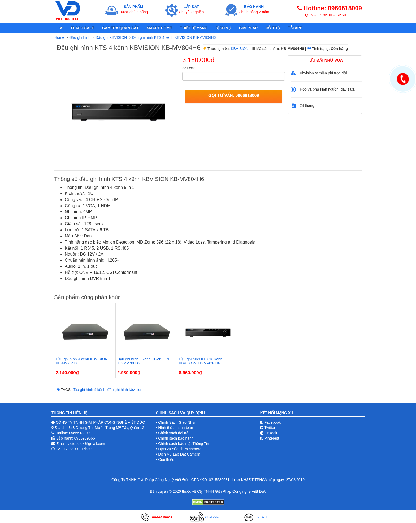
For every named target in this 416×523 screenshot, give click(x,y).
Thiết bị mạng (193, 28)
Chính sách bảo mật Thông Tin (183, 443)
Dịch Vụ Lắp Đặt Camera (179, 454)
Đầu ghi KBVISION (111, 37)
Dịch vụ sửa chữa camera (179, 449)
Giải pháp (248, 28)
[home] (61, 28)
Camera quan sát (120, 28)
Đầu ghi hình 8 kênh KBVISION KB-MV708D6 (143, 361)
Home (59, 37)
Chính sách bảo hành (175, 438)
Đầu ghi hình (79, 37)
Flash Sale (82, 28)
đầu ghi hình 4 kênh (89, 390)
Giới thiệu (166, 459)
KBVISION (239, 48)
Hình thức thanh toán (175, 428)
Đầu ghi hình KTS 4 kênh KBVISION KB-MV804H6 (174, 37)
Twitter (267, 428)
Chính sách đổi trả (173, 433)
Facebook (270, 422)
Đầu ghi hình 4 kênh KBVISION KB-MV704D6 (82, 361)
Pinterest (269, 438)
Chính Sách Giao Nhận (177, 422)
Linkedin (269, 433)
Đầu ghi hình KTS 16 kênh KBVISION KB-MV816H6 (200, 361)
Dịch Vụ (223, 28)
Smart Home (159, 28)
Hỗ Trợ (273, 28)
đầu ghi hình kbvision (124, 390)
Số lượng (188, 68)
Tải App (295, 28)
